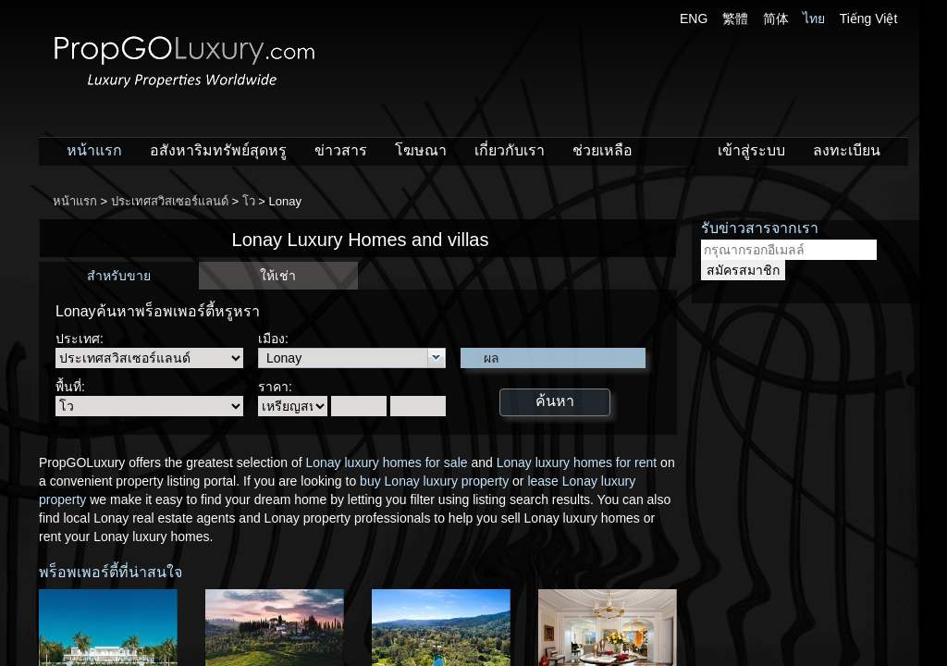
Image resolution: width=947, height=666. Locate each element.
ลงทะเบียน (846, 150)
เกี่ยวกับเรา (509, 150)
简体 (776, 18)
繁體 (735, 18)
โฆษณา (421, 150)
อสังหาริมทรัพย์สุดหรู (218, 150)
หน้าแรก (94, 150)
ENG (693, 18)
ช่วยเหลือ (602, 150)
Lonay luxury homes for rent (577, 462)
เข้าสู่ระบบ (751, 150)
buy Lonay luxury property (434, 481)
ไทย (814, 18)
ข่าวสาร (340, 150)
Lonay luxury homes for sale (386, 462)
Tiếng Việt (869, 18)
